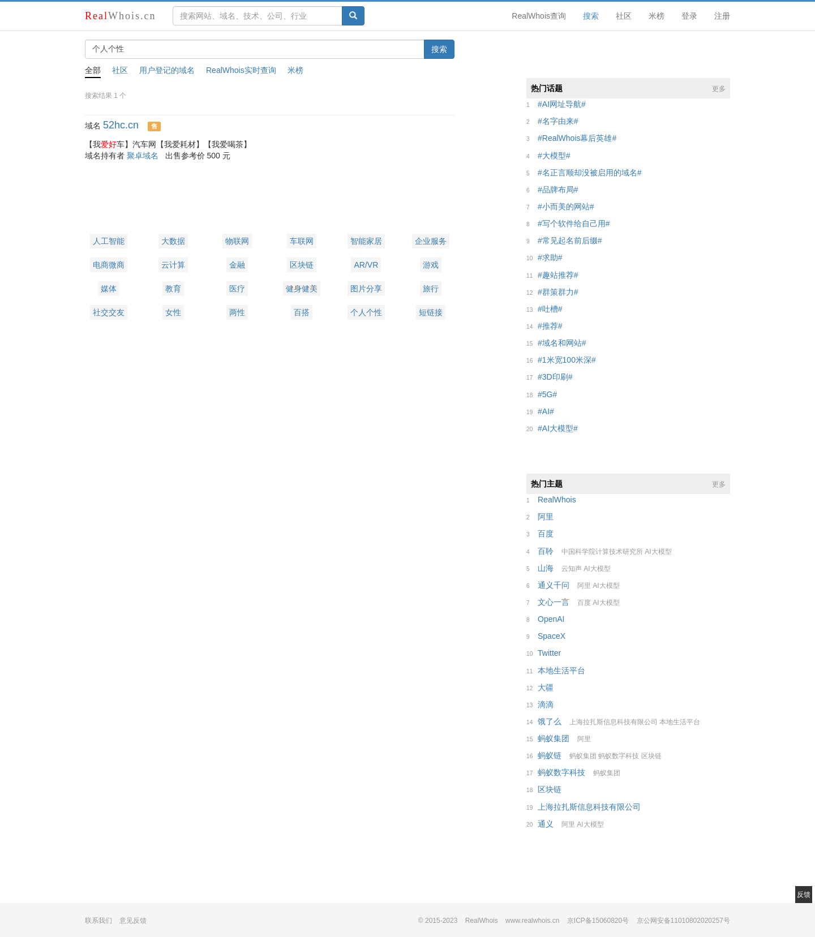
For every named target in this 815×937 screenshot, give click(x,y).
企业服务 (431, 241)
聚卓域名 (142, 155)
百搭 (302, 312)
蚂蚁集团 (583, 756)
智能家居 (366, 241)
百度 (584, 603)
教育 (173, 288)
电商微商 (109, 264)
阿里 (584, 586)
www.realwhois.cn (532, 921)
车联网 (302, 241)
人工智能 (109, 241)
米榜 (656, 15)
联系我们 (98, 921)
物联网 (237, 241)
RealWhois (481, 921)
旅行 (431, 288)
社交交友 (109, 312)
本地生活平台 (679, 722)
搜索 (591, 15)
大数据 (173, 241)
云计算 (173, 264)
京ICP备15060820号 (598, 921)
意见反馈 (133, 921)
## (562, 104)
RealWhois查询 (539, 15)
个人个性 (366, 312)
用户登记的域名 (167, 70)
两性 (237, 312)
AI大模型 (658, 552)
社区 (624, 15)
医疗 (237, 288)
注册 (722, 15)
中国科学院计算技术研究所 (602, 552)
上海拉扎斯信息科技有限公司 (613, 722)
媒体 (109, 288)
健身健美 (302, 288)
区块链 (302, 264)
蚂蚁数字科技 (618, 756)
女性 (173, 312)
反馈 (803, 895)
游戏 (431, 264)
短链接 (431, 312)
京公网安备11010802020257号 (683, 921)
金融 (237, 264)
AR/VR (366, 264)
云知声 (571, 569)
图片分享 (366, 288)
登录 (689, 15)
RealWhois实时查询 (241, 70)
